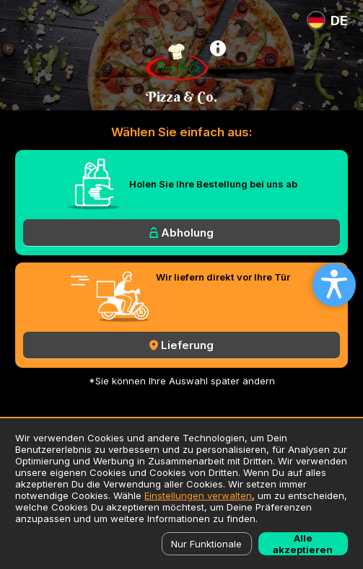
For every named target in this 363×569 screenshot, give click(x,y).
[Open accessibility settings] (334, 284)
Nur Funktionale (206, 544)
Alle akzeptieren (303, 543)
